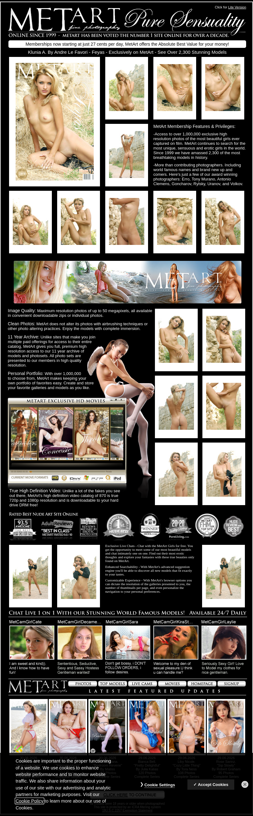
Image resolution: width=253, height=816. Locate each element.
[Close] (244, 784)
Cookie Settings (159, 785)
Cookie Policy (29, 800)
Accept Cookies (213, 784)
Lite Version (237, 7)
